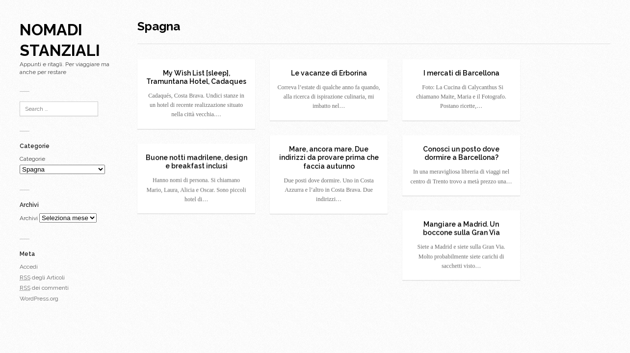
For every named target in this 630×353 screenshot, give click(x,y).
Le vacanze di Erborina (329, 73)
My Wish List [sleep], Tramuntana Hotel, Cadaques (196, 77)
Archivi (29, 218)
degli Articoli (42, 277)
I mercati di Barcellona (461, 73)
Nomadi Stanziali (60, 40)
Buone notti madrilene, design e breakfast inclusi (196, 161)
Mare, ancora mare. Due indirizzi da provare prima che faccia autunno (329, 157)
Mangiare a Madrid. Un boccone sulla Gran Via (461, 228)
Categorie (32, 158)
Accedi (29, 266)
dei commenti (44, 287)
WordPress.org (39, 298)
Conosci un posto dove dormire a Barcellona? (461, 153)
